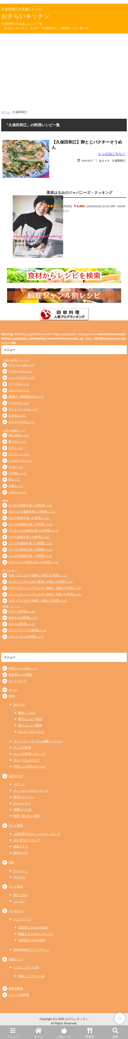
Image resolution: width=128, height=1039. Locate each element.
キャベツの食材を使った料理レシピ (32, 511)
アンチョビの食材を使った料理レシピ (33, 530)
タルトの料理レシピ (22, 624)
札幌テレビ (16, 959)
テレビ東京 (16, 886)
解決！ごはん (27, 712)
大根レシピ (16, 486)
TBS (11, 862)
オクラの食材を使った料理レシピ (30, 524)
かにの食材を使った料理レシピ (29, 518)
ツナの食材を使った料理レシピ (29, 537)
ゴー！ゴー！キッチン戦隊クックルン (38, 741)
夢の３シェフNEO (30, 719)
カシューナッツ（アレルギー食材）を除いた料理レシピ (45, 594)
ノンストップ (22, 919)
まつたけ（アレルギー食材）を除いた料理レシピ (41, 581)
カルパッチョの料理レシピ (26, 636)
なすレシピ (16, 448)
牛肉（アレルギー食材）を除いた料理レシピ (38, 575)
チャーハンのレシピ (22, 365)
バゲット (19, 784)
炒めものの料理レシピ (23, 617)
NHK (12, 696)
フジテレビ (16, 911)
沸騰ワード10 (22, 809)
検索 (115, 1032)
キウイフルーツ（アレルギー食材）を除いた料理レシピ (45, 588)
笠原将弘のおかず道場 (33, 927)
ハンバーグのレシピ (22, 377)
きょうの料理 (22, 747)
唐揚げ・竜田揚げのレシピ (26, 396)
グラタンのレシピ (20, 371)
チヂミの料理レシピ (22, 611)
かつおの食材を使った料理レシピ (30, 505)
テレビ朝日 (16, 825)
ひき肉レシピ (17, 473)
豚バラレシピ (17, 441)
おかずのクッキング (26, 840)
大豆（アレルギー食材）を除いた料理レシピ (38, 600)
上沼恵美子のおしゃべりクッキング (36, 834)
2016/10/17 (87, 160)
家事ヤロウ (20, 853)
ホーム (38, 1032)
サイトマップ (17, 681)
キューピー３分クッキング (31, 790)
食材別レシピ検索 (20, 674)
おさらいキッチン (25, 16)
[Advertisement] (64, 73)
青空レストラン (23, 797)
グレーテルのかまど (26, 760)
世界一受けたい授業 (26, 816)
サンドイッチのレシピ (23, 409)
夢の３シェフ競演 (30, 725)
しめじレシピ (17, 492)
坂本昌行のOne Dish (31, 940)
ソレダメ (19, 901)
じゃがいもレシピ (20, 460)
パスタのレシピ (19, 403)
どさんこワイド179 (26, 967)
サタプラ (19, 877)
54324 (66, 206)
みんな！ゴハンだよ (31, 731)
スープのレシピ (19, 384)
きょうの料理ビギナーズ (29, 754)
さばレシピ (16, 467)
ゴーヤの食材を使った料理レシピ (30, 543)
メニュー (13, 1032)
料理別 (89, 1032)
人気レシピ (64, 1032)
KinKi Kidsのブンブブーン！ (31, 949)
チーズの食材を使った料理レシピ (30, 549)
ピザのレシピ (17, 415)
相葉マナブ (20, 846)
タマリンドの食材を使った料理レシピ (33, 562)
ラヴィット (20, 871)
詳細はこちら (59, 210)
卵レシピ (14, 479)
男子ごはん (20, 895)
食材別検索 (16, 988)
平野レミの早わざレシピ (29, 766)
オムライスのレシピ (22, 422)
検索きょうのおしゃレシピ (35, 934)
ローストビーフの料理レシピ (28, 630)
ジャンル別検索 (19, 994)
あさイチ (104, 160)
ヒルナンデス (22, 803)
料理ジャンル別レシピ (23, 668)
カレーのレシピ (19, 390)
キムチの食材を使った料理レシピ (30, 556)
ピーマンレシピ (19, 454)
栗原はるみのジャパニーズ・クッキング (79, 192)
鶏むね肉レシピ (19, 435)
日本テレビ (16, 776)
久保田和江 (119, 160)
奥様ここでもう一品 (31, 976)
